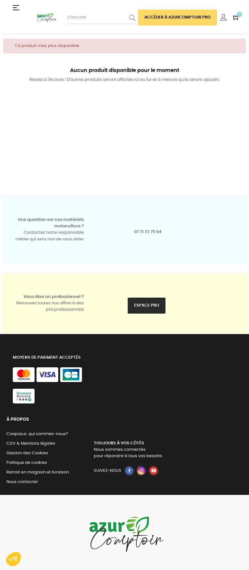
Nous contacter (22, 482)
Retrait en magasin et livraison (37, 472)
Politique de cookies (26, 463)
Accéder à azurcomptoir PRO (177, 17)
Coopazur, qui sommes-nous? (37, 434)
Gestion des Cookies (27, 453)
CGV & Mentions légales (30, 443)
